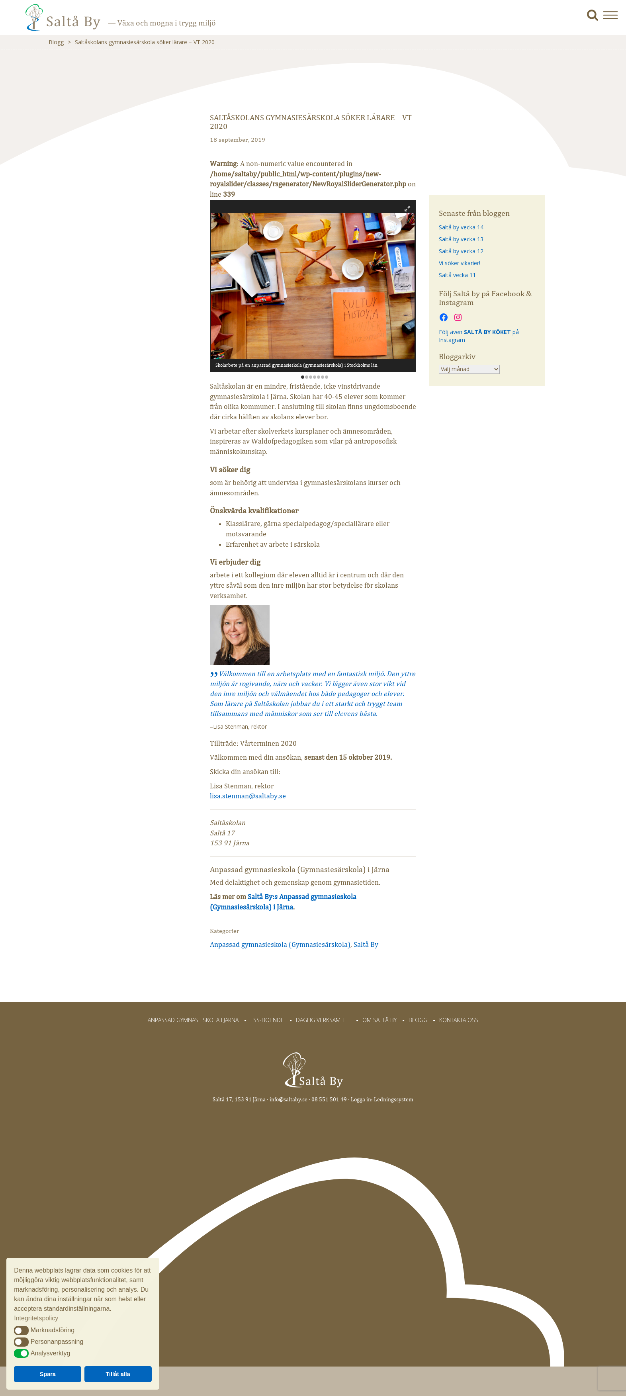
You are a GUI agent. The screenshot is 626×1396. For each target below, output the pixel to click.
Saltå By (366, 944)
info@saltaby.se (288, 1100)
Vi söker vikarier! (459, 263)
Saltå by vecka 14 (461, 227)
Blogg (56, 42)
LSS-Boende (267, 1020)
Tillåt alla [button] (118, 1374)
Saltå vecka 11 (457, 275)
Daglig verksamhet (323, 1020)
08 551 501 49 (329, 1100)
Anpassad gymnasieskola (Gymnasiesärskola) (280, 944)
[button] (613, 15)
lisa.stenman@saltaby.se (248, 796)
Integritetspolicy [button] (36, 1318)
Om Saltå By (379, 1020)
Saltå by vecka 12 (461, 251)
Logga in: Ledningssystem (382, 1100)
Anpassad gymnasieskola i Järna (193, 1020)
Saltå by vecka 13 (461, 239)
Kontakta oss (458, 1020)
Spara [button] (48, 1374)
